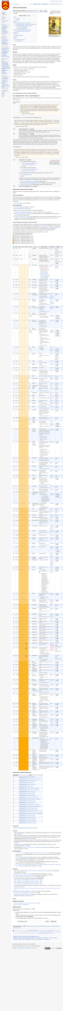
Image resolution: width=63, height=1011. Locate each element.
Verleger (14, 13)
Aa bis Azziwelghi (27, 777)
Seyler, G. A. (52, 255)
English (3, 93)
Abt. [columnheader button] (22, 246)
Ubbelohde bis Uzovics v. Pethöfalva (31, 813)
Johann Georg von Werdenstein (25, 121)
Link (62, 248)
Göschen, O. (52, 543)
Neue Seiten (4, 18)
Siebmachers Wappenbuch (26, 184)
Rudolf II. (40, 46)
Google (23, 166)
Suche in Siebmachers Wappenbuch (21, 904)
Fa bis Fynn (26, 786)
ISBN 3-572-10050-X (18, 834)
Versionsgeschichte (44, 4)
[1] (33, 113)
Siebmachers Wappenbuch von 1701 (21, 216)
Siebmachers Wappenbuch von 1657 (21, 213)
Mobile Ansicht (34, 947)
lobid (32, 926)
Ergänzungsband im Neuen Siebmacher (22, 894)
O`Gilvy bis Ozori (27, 802)
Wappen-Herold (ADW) (5, 56)
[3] (44, 437)
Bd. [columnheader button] (19, 246)
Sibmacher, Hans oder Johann (28, 847)
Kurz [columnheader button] (35, 246)
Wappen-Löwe (4, 55)
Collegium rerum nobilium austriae (4, 43)
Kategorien (15, 936)
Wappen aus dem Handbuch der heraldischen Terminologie (25, 827)
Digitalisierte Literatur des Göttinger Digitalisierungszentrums (25, 937)
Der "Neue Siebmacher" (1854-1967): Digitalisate (23, 875)
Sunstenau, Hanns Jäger (19, 844)
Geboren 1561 (21, 939)
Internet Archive (57, 251)
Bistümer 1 (57, 356)
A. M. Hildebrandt (56, 227)
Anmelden (60, 1)
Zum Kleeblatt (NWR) (5, 50)
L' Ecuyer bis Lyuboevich (28, 797)
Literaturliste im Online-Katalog (20, 892)
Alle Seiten (3, 13)
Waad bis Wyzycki (27, 817)
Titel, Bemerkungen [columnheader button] (44, 246)
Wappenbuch (47, 939)
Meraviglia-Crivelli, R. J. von (52, 547)
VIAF (49, 926)
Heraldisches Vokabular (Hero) (6, 86)
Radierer (43, 11)
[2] (54, 130)
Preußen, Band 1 (17, 888)
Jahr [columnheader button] (16, 246)
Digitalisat (56, 248)
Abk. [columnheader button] (30, 246)
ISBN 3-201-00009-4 (26, 845)
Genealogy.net (4, 41)
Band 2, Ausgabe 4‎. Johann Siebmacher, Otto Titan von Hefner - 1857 (27, 883)
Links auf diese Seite (5, 25)
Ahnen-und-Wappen (5, 40)
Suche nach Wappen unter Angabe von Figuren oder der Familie (26, 903)
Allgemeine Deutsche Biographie (42, 847)
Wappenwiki (4, 72)
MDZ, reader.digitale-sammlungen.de (29, 163)
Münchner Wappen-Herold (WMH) (5, 52)
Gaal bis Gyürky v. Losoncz (29, 788)
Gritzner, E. (52, 370)
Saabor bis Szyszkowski (28, 809)
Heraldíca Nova (4, 79)
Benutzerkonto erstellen (54, 1)
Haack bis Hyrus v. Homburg (29, 789)
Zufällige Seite (4, 14)
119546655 (27, 926)
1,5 (23, 852)
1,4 (21, 852)
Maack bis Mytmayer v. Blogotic (30, 799)
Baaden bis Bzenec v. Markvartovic (30, 778)
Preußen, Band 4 (41, 888)
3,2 (19, 861)
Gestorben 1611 (28, 939)
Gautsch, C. (52, 349)
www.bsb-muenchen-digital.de (28, 164)
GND (23, 926)
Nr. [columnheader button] (13, 246)
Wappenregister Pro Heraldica (5, 71)
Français (3, 95)
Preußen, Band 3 (33, 888)
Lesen (31, 4)
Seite (13, 4)
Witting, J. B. (52, 520)
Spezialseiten (4, 29)
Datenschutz (14, 947)
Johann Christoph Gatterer (24, 857)
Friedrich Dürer (32, 107)
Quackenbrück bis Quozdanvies (30, 806)
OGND (35, 926)
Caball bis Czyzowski (28, 780)
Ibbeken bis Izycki (27, 791)
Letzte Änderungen (5, 20)
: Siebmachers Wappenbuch (22, 891)
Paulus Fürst (42, 198)
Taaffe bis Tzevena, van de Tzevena (30, 811)
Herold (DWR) (4, 49)
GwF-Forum (4, 37)
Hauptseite (3, 12)
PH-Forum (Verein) (5, 44)
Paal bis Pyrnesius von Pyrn (29, 804)
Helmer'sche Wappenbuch (19, 206)
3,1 (17, 861)
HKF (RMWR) (4, 54)
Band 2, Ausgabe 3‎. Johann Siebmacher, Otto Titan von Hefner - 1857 (27, 882)
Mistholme (3, 83)
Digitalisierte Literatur (35, 936)
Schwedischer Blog (5, 84)
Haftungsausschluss (27, 947)
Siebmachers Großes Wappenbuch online (22, 873)
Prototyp (32, 909)
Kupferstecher (38, 11)
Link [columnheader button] (30, 775)
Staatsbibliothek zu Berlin (34, 892)
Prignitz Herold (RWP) (5, 48)
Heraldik (52, 48)
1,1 (17, 852)
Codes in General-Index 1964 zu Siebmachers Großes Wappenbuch (38, 870)
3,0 (16, 861)
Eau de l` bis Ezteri (27, 784)
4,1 (17, 864)
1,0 (16, 852)
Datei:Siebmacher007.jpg (55, 160)
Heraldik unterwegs (5, 88)
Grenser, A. (52, 423)
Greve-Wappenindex (5, 64)
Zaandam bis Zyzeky (27, 822)
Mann (33, 939)
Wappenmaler (32, 11)
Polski (3, 96)
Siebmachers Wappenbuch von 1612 (28, 181)
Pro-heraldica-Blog (5, 78)
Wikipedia (51, 930)
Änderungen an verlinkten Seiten (4, 27)
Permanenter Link (5, 31)
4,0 (16, 864)
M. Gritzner (22, 228)
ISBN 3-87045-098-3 (32, 838)
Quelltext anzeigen (37, 4)
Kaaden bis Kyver (27, 795)
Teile (57, 549)
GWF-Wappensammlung (5, 62)
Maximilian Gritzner (30, 895)
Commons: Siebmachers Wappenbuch (30, 182)
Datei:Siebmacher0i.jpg (55, 11)
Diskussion (17, 4)
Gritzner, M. (52, 259)
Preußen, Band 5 (49, 888)
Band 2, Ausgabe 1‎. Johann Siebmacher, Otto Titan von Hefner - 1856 (27, 881)
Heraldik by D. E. (4, 82)
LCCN (40, 926)
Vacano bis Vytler (27, 815)
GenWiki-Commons (31, 876)
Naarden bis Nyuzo (27, 800)
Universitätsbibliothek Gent (26, 174)
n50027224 (44, 926)
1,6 (24, 852)
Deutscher (16, 939)
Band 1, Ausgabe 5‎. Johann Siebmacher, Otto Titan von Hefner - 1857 (27, 879)
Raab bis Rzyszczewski (28, 808)
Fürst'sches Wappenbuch (19, 203)
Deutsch (3, 92)
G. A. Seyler (15, 228)
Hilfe (2, 19)
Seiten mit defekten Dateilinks (24, 936)
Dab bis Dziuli (26, 782)
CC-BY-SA (27, 945)
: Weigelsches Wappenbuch (24, 212)
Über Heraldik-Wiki (20, 947)
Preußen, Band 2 (25, 888)
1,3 (20, 852)
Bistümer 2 (57, 358)
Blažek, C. (52, 555)
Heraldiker (55, 937)
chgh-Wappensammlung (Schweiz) (6, 69)
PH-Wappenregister (5, 63)
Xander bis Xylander (27, 819)
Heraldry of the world (5, 65)
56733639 (52, 926)
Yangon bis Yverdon (27, 820)
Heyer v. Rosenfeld (49, 227)
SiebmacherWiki (4, 73)
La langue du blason (5, 77)
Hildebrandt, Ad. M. (46, 297)
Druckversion (4, 30)
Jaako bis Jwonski (27, 793)
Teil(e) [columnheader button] (26, 246)
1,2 (19, 852)
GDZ (56, 263)
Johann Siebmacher (39, 939)
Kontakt (3, 22)
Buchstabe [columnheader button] (15, 775)
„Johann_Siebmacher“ (33, 930)
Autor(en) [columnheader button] (52, 246)
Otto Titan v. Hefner (42, 225)
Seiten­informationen (5, 32)
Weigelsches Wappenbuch (19, 208)
